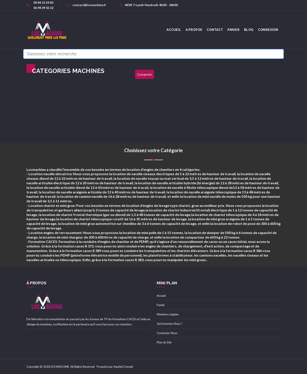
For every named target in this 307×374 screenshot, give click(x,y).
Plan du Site (164, 342)
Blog (249, 29)
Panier (234, 29)
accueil (174, 29)
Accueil (161, 295)
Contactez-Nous (167, 333)
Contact (215, 29)
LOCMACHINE (60, 366)
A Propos (194, 29)
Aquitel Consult (123, 366)
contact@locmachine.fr (86, 5)
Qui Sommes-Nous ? (169, 323)
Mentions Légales (168, 314)
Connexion (268, 29)
